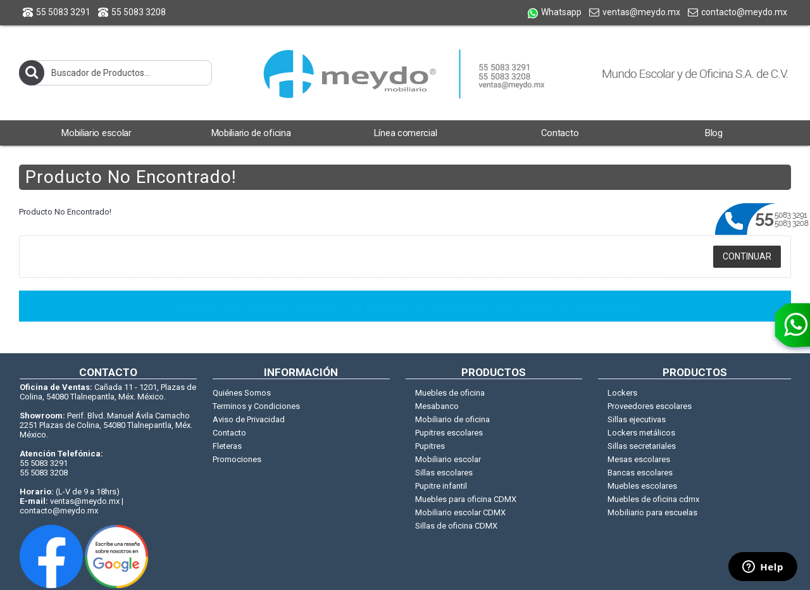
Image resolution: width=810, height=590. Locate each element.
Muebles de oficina (450, 393)
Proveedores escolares (650, 406)
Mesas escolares (639, 459)
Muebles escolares (642, 486)
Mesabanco (437, 406)
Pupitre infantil (441, 486)
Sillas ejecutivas (637, 419)
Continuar (747, 256)
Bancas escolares (640, 472)
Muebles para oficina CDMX (465, 499)
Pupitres (430, 446)
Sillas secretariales (642, 446)
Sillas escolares (444, 472)
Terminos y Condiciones (256, 406)
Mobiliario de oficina (452, 419)
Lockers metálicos (641, 432)
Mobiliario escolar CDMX (460, 512)
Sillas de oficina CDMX (456, 525)
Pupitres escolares (449, 432)
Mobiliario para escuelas (652, 512)
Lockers (622, 393)
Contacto (229, 432)
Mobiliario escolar (448, 459)
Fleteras (227, 446)
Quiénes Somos (242, 393)
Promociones (237, 459)
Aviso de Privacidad (249, 419)
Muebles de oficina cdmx (653, 499)
